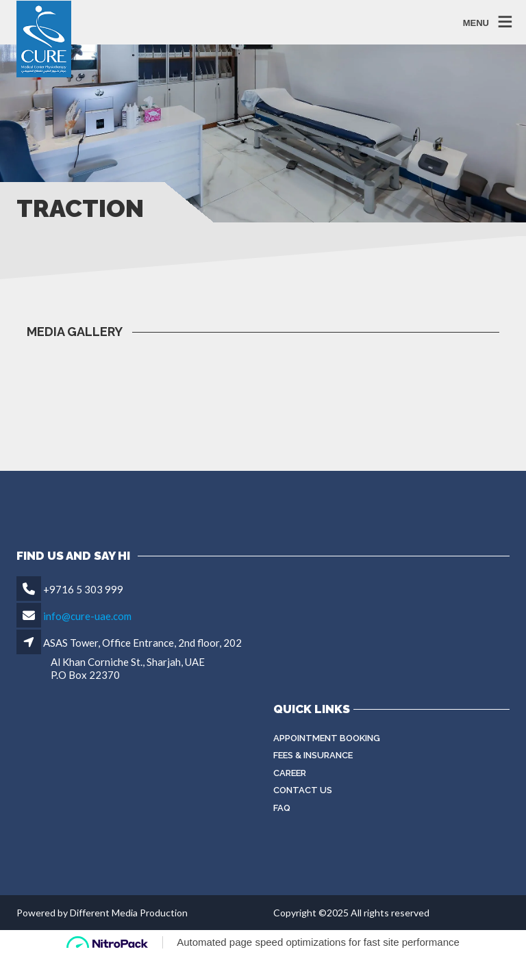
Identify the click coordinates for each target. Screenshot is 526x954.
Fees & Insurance (313, 755)
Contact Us (302, 790)
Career (289, 773)
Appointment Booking (326, 738)
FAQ (281, 808)
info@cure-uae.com (87, 616)
